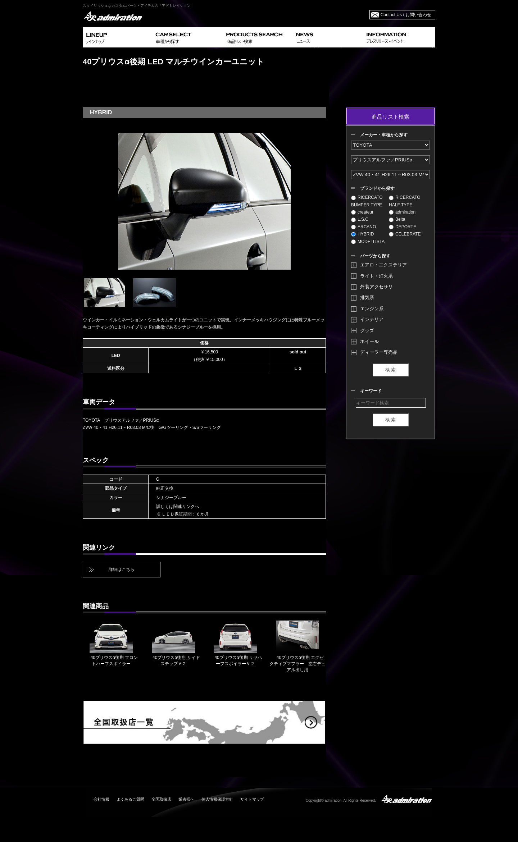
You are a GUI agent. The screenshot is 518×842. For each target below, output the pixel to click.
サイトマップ (252, 799)
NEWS (328, 37)
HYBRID (362, 234)
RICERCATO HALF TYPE (405, 201)
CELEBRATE (405, 234)
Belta (397, 219)
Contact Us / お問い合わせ (406, 14)
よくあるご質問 (130, 799)
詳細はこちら (122, 569)
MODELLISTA (368, 241)
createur (362, 212)
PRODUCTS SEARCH (258, 37)
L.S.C (359, 219)
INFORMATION (399, 37)
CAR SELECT (188, 37)
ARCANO (363, 226)
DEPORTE (402, 226)
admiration (402, 212)
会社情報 (101, 799)
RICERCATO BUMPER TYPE (367, 201)
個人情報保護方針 (217, 799)
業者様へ (186, 799)
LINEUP (118, 37)
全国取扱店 (161, 799)
